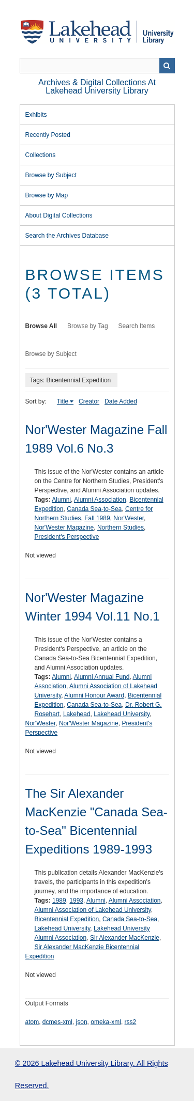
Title (62, 401)
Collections (40, 155)
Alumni (61, 499)
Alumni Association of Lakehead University (93, 909)
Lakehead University (122, 714)
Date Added (121, 401)
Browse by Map (46, 195)
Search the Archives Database (67, 235)
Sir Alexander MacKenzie (124, 937)
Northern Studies (120, 527)
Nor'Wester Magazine (64, 527)
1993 (76, 900)
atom (32, 1022)
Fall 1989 (97, 518)
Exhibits (36, 114)
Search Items (136, 326)
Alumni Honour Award (94, 695)
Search (167, 65)
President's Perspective (67, 536)
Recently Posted (47, 134)
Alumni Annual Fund (101, 676)
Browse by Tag (87, 326)
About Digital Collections (59, 215)
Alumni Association (100, 499)
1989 (59, 900)
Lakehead (77, 714)
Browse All (41, 326)
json (81, 1022)
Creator (89, 401)
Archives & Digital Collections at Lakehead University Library (97, 86)
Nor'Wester (128, 518)
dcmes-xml (57, 1022)
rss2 (131, 1022)
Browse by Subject (51, 175)
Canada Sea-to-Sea (94, 509)
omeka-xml (106, 1022)
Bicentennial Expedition (67, 919)
